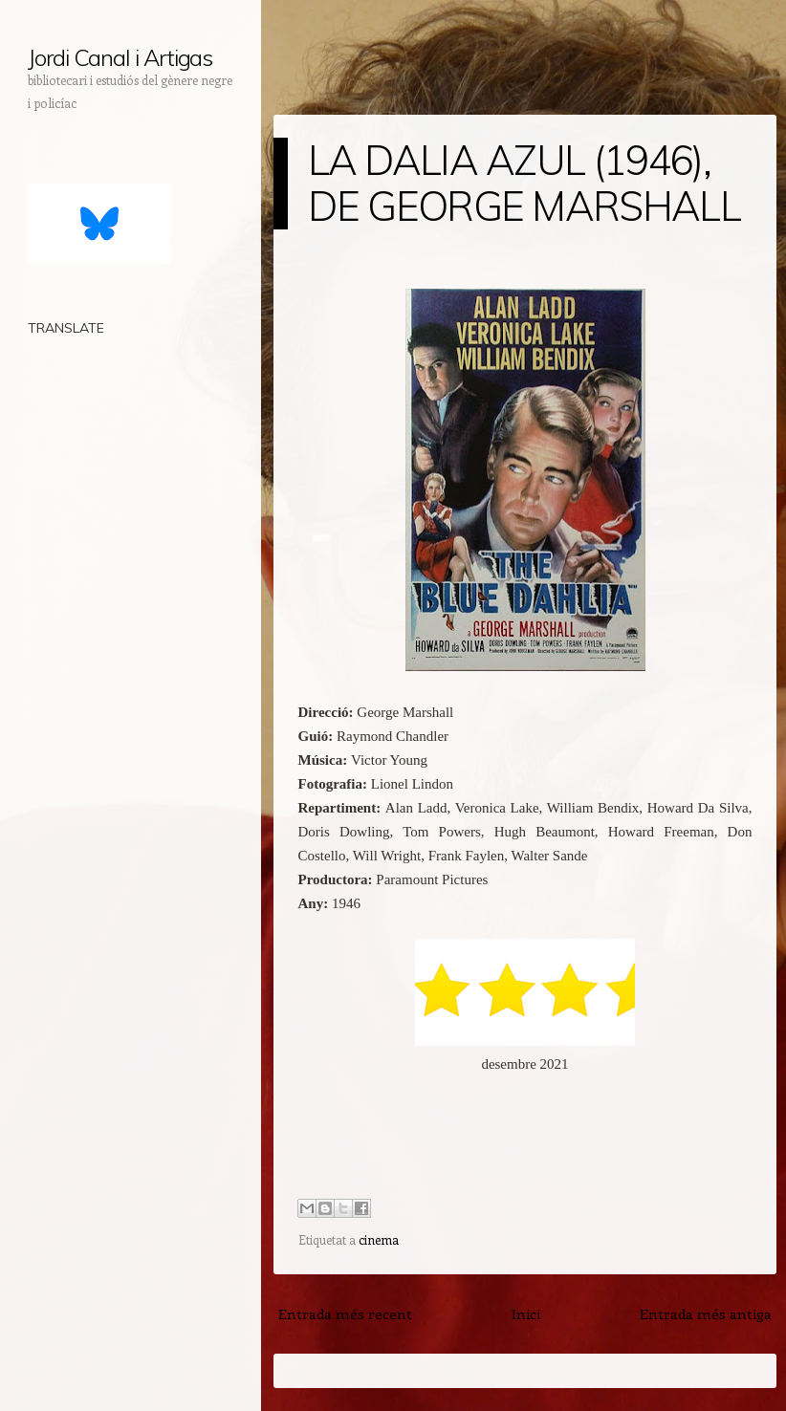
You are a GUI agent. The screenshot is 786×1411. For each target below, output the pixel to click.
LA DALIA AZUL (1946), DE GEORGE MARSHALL (524, 183)
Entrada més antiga (706, 1313)
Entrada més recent (345, 1313)
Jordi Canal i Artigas (120, 57)
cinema (379, 1239)
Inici (526, 1313)
